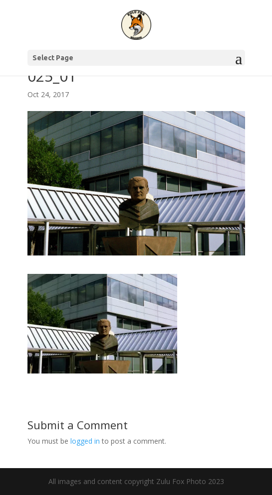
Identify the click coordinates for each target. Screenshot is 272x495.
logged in (85, 441)
